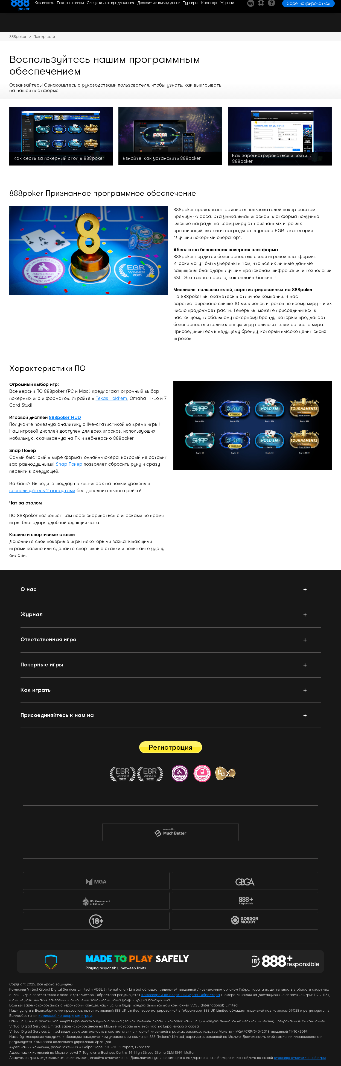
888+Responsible (245, 902)
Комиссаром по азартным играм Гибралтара (180, 995)
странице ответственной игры (300, 1058)
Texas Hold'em (111, 398)
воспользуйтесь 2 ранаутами (42, 490)
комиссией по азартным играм (65, 1016)
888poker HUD (65, 417)
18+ (96, 921)
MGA (96, 882)
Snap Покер (69, 464)
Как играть (36, 690)
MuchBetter (170, 833)
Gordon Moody (248, 923)
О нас (29, 589)
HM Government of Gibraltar (96, 902)
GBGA (245, 882)
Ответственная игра (49, 639)
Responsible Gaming (288, 961)
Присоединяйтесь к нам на (57, 715)
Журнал (32, 614)
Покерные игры (42, 665)
